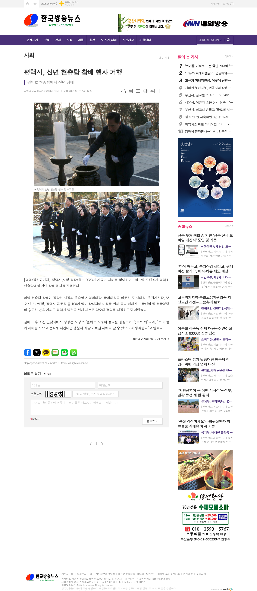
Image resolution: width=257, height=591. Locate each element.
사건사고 (128, 40)
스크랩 (152, 91)
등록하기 (152, 421)
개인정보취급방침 (105, 574)
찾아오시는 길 (84, 574)
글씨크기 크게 (160, 91)
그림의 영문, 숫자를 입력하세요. (94, 393)
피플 (81, 40)
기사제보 (188, 574)
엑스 (37, 352)
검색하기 (228, 40)
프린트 (145, 91)
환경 (92, 40)
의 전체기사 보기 (149, 339)
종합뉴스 (185, 226)
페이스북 (27, 352)
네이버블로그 (55, 352)
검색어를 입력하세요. (211, 40)
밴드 (73, 352)
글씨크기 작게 (167, 91)
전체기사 (32, 40)
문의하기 (201, 574)
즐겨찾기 (35, 3)
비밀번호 (105, 385)
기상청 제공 (69, 5)
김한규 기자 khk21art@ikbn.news (41, 91)
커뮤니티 (145, 40)
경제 (58, 40)
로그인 (226, 3)
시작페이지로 (27, 3)
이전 (90, 443)
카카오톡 (46, 352)
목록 (131, 91)
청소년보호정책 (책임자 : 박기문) (136, 574)
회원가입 (215, 3)
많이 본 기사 (188, 57)
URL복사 (123, 91)
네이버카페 (64, 352)
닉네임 (36, 385)
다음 (102, 443)
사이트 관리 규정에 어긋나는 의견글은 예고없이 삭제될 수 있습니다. (75, 402)
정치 (46, 40)
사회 (69, 40)
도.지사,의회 (109, 40)
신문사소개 (67, 574)
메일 (138, 91)
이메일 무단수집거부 (168, 574)
